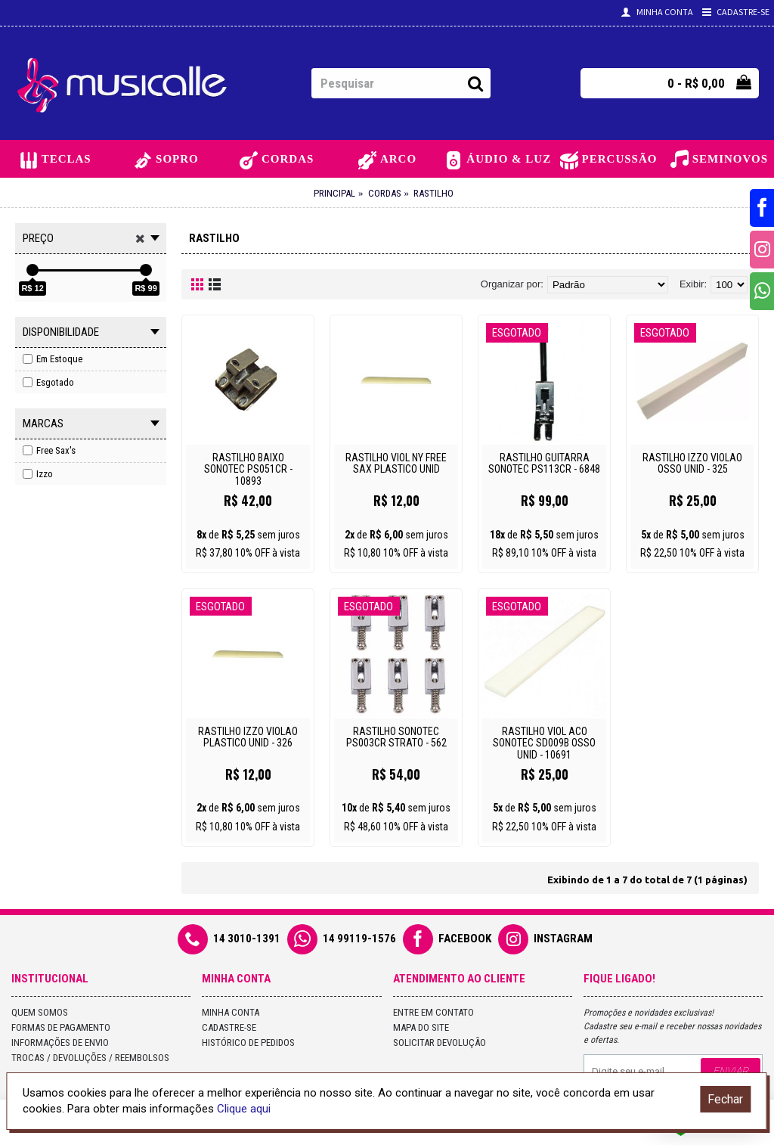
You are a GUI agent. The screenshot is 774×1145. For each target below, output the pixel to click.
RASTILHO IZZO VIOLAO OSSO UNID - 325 (692, 463)
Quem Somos (39, 1012)
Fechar (725, 1099)
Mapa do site (421, 1027)
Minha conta (230, 1012)
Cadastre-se (229, 1027)
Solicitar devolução (439, 1042)
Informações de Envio (60, 1042)
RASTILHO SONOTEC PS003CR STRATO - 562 (396, 737)
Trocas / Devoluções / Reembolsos (90, 1057)
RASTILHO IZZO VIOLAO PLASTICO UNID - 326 (248, 737)
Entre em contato (433, 1012)
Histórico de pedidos (248, 1042)
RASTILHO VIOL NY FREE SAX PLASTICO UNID (396, 463)
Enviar (730, 1071)
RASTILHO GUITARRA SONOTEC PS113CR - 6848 (544, 463)
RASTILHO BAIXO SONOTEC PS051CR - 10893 (248, 469)
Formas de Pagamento (60, 1027)
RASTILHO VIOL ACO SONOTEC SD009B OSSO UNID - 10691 (544, 743)
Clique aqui (244, 1109)
